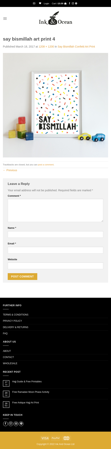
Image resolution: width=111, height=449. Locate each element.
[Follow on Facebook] (70, 3)
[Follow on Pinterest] (76, 3)
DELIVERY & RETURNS (15, 327)
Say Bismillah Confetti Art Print (76, 46)
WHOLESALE (10, 363)
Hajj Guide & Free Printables (27, 381)
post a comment (46, 164)
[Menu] (5, 18)
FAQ (5, 333)
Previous (10, 170)
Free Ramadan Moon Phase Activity (30, 392)
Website (12, 259)
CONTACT (8, 357)
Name (12, 227)
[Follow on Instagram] (73, 3)
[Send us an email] (16, 423)
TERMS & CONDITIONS (15, 314)
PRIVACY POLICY (12, 321)
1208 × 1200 (46, 46)
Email (12, 243)
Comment (14, 195)
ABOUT (7, 351)
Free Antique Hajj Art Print (25, 402)
